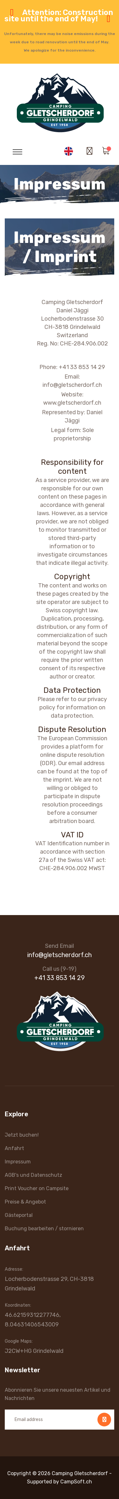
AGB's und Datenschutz (33, 1175)
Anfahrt (14, 1148)
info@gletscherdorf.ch (59, 955)
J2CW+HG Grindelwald (34, 1350)
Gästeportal (19, 1215)
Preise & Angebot (25, 1202)
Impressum (18, 1162)
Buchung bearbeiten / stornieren (44, 1228)
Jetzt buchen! (22, 1135)
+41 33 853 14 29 (59, 978)
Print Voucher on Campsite (37, 1188)
